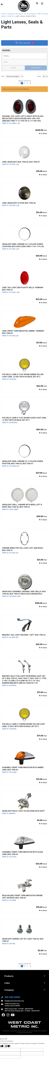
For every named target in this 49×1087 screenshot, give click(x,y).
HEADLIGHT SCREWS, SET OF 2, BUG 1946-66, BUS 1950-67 (22, 940)
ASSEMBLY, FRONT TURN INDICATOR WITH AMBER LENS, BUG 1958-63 (22, 768)
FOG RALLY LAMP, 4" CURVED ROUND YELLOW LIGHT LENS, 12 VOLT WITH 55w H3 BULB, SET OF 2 (23, 725)
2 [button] (24, 966)
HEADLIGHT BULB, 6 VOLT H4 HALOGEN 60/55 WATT (23, 811)
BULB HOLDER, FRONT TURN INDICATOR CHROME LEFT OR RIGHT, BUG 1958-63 (22, 896)
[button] (19, 966)
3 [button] (27, 966)
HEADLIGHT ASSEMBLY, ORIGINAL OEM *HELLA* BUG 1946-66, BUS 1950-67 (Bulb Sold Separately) (24, 592)
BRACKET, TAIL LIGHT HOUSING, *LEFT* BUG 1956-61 (24, 635)
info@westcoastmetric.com (14, 1001)
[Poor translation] (7, 1046)
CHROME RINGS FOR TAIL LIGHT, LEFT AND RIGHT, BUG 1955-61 (22, 549)
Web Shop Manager (25, 1032)
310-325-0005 (12, 997)
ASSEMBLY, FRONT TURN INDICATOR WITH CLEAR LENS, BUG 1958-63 (22, 853)
